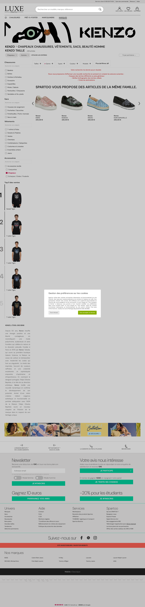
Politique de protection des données (79, 308)
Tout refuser (54, 312)
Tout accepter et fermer (87, 312)
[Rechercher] (100, 9)
